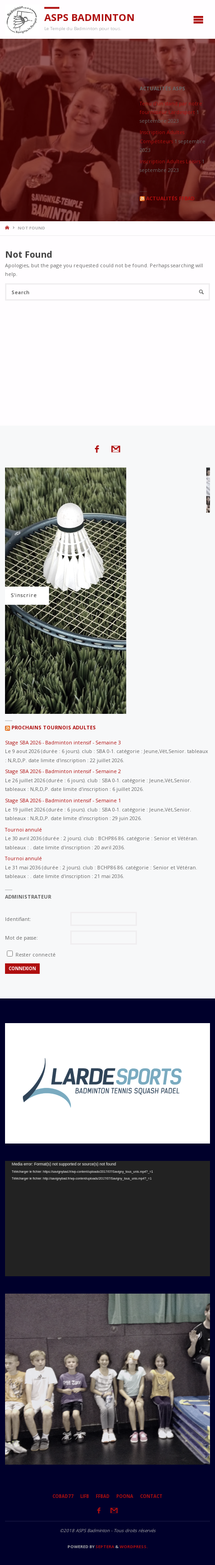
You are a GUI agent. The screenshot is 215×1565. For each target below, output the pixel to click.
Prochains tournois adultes (53, 727)
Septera (104, 1546)
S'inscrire (101, 595)
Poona (124, 1496)
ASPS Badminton (89, 17)
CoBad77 (62, 1496)
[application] (107, 1218)
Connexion (22, 969)
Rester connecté (36, 954)
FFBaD (103, 1496)
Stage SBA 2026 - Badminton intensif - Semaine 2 (63, 771)
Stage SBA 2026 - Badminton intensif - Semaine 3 (63, 742)
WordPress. (134, 1546)
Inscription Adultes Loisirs (170, 161)
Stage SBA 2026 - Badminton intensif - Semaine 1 (63, 800)
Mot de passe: (21, 937)
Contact (151, 1496)
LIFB (84, 1496)
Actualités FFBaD (170, 198)
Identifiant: (18, 918)
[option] (107, 1083)
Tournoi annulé (23, 829)
